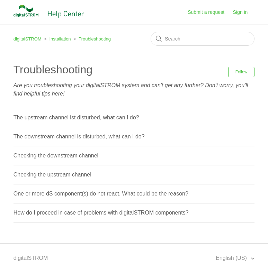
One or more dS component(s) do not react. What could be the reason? (101, 194)
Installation (60, 39)
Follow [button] (241, 72)
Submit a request (206, 12)
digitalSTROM (28, 39)
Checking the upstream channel (52, 175)
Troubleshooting (95, 39)
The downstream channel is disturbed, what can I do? (79, 136)
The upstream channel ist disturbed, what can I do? (76, 117)
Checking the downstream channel (56, 155)
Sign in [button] (240, 12)
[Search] (202, 39)
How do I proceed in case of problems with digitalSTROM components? (101, 213)
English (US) (232, 258)
